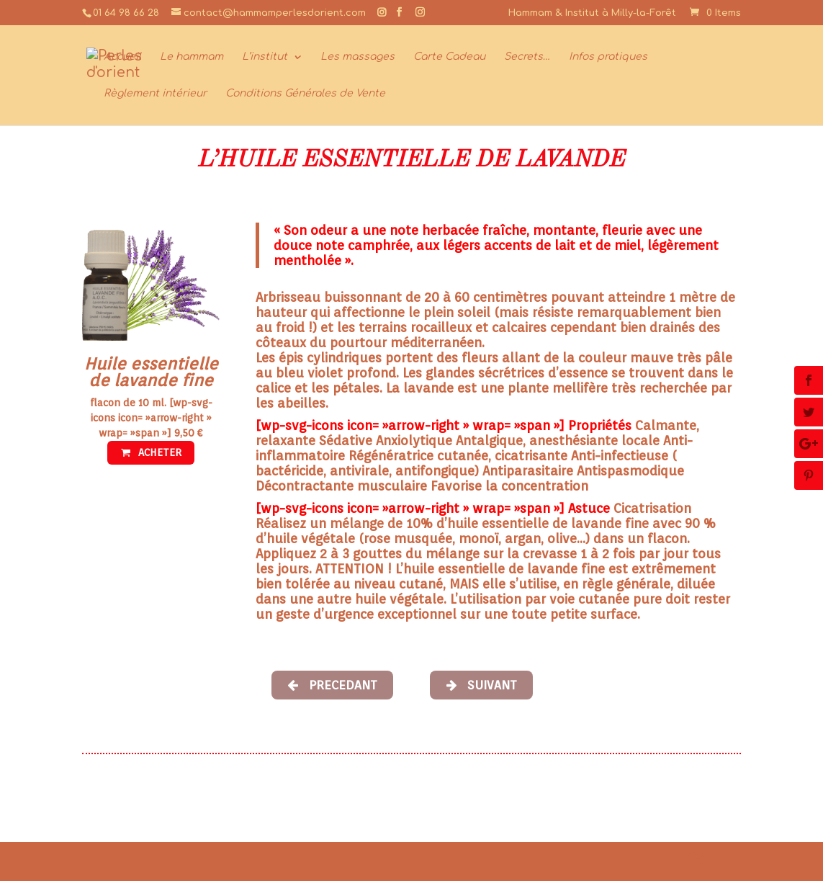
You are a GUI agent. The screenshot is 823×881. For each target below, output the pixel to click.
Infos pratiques (608, 57)
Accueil (122, 57)
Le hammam (191, 57)
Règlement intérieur (155, 94)
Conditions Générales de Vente (305, 94)
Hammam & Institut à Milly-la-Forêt (592, 13)
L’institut (264, 57)
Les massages (357, 57)
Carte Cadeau (449, 57)
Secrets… (527, 57)
